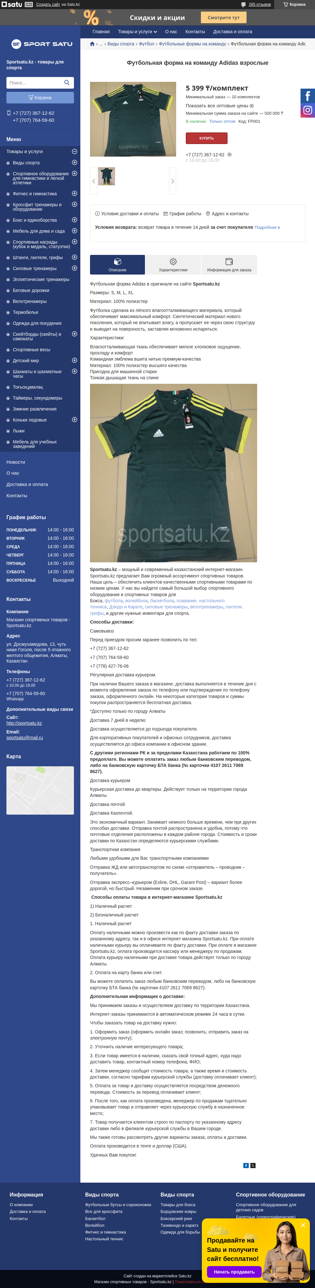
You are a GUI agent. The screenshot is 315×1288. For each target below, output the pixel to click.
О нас (12, 473)
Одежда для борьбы (180, 1232)
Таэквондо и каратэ (179, 1225)
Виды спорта (26, 162)
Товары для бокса (178, 1204)
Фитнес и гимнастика (35, 193)
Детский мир (26, 360)
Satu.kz (184, 1276)
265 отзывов (260, 4)
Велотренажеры (30, 301)
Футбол (146, 44)
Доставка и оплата (27, 484)
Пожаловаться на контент (198, 1282)
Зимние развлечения (35, 409)
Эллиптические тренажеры (41, 279)
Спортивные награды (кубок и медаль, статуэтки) (41, 244)
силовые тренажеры (166, 606)
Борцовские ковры (178, 1211)
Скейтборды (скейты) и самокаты (37, 336)
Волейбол (94, 1225)
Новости (15, 462)
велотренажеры (206, 606)
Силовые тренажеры (35, 268)
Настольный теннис (104, 1238)
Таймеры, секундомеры (37, 398)
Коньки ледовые (30, 419)
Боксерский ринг (177, 1218)
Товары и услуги (24, 151)
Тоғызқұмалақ (28, 387)
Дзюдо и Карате (125, 606)
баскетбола (162, 600)
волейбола (136, 600)
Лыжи (18, 430)
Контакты (16, 495)
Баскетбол (95, 1218)
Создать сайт (48, 4)
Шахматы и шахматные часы (37, 374)
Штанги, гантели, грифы (38, 257)
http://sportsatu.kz (24, 723)
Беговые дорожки (31, 290)
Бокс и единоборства (35, 220)
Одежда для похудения (37, 323)
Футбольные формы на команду (192, 44)
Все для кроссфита (103, 1211)
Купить (207, 138)
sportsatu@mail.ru (24, 737)
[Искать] (66, 83)
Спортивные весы (31, 349)
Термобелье (25, 312)
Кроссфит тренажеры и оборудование (37, 207)
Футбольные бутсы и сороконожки (118, 1204)
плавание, (187, 600)
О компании (21, 1204)
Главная (101, 31)
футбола (114, 600)
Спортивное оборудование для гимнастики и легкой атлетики (41, 178)
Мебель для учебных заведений (35, 444)
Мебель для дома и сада (39, 231)
